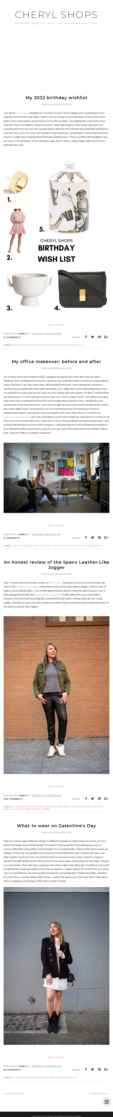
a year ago (21, 112)
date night (21, 1075)
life (64, 545)
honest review (81, 805)
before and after (26, 545)
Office (72, 545)
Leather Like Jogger (26, 807)
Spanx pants (56, 581)
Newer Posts (15, 1092)
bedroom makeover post (17, 416)
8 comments (12, 537)
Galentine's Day (66, 1075)
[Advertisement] (56, 66)
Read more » (56, 324)
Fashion (46, 344)
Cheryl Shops (56, 14)
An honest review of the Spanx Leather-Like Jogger (56, 564)
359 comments (13, 797)
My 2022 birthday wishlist (56, 97)
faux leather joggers (41, 805)
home (56, 545)
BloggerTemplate (74, 1114)
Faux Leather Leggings (47, 593)
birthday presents (26, 344)
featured (59, 344)
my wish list (75, 344)
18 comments (12, 1068)
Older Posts (98, 1092)
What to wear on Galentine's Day (56, 824)
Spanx (46, 807)
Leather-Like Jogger (27, 585)
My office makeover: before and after (56, 361)
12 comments (12, 337)
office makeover (89, 545)
